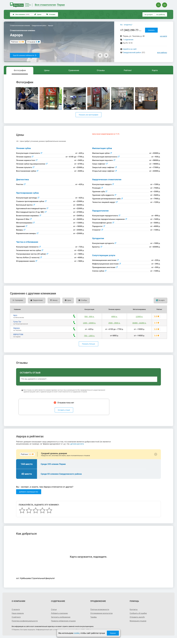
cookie (76, 633)
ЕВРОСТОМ (18, 334)
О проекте (16, 609)
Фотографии (20, 70)
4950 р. (114, 316)
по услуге (149, 14)
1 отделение (128, 39)
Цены (37, 14)
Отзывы (50, 14)
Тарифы (93, 617)
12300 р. (139, 316)
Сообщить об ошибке (138, 613)
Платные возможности (99, 609)
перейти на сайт (130, 49)
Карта (155, 70)
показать (151, 30)
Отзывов (32, 42)
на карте (163, 36)
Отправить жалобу (137, 617)
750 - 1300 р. (89, 336)
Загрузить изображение (60, 617)
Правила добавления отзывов (63, 621)
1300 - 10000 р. (89, 323)
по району (160, 14)
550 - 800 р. (89, 316)
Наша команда (18, 613)
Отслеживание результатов (101, 613)
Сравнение (73, 70)
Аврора (16, 328)
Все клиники (21, 14)
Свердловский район (132, 52)
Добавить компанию (59, 613)
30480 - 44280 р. (139, 323)
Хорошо (113, 633)
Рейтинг (128, 70)
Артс (15, 315)
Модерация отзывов (138, 621)
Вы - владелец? (126, 25)
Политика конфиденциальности (25, 621)
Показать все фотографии (88, 115)
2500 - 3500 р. (114, 323)
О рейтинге (16, 617)
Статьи (54, 609)
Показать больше (88, 344)
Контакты (134, 609)
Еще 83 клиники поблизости (25, 55)
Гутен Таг (17, 322)
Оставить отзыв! (64, 410)
